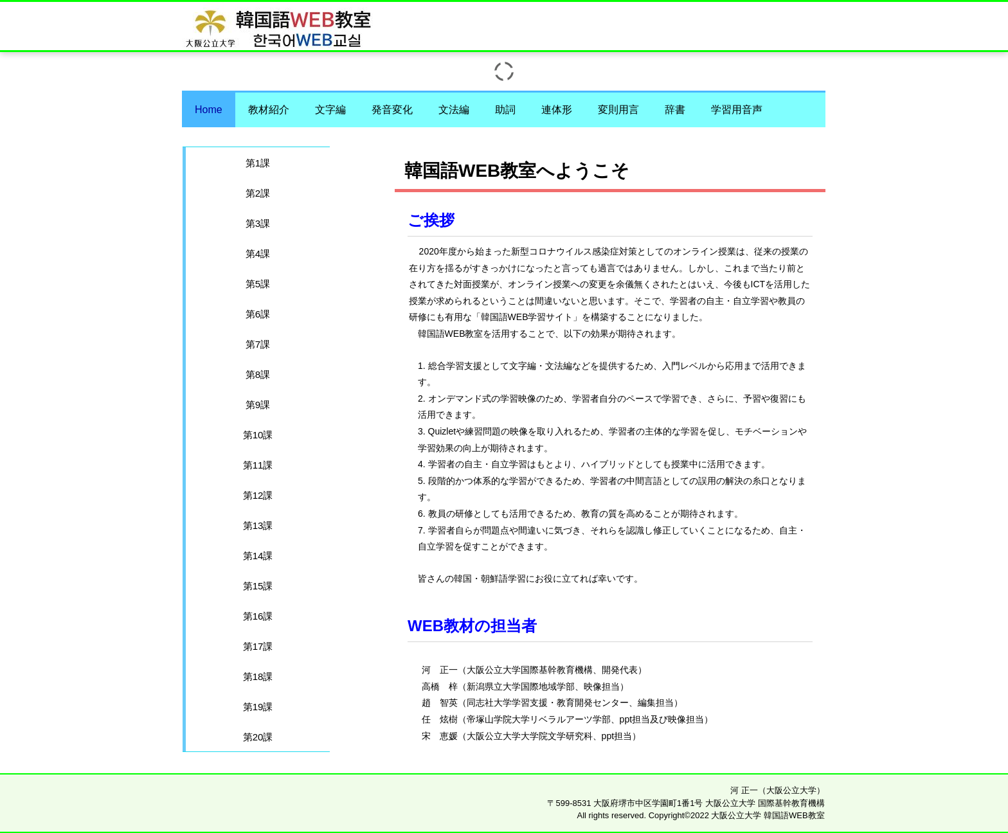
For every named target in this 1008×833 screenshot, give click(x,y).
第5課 (258, 283)
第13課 (258, 525)
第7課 (258, 344)
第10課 (258, 434)
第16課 (258, 616)
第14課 (258, 555)
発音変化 (392, 109)
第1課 (258, 162)
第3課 (258, 223)
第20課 (258, 736)
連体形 (556, 109)
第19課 (258, 706)
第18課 (258, 676)
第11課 (258, 465)
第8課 (258, 374)
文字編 (330, 109)
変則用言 (618, 109)
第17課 (258, 646)
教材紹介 (268, 109)
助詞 (505, 109)
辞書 (675, 109)
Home (208, 109)
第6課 (258, 314)
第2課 (258, 193)
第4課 (258, 253)
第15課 (258, 585)
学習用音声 (736, 109)
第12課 (258, 495)
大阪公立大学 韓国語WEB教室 (660, 21)
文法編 (453, 109)
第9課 (258, 404)
